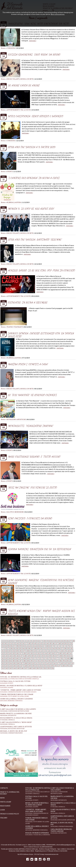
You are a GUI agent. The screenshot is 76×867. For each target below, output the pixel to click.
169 (28, 658)
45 (50, 643)
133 (42, 653)
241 (3, 668)
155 (50, 656)
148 (25, 656)
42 (41, 643)
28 (73, 641)
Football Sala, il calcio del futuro (37, 798)
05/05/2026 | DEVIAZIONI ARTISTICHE (12, 728)
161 (71, 656)
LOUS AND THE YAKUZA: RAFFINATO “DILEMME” (35, 239)
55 (8, 646)
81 (14, 648)
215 (51, 663)
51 (68, 643)
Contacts (4, 788)
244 (14, 668)
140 (67, 653)
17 (41, 641)
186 (17, 661)
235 (52, 666)
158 (61, 656)
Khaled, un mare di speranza (37, 834)
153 (43, 656)
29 (2, 643)
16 (38, 641)
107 (24, 651)
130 (31, 653)
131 (35, 653)
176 (53, 658)
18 (44, 641)
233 (44, 666)
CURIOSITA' (11, 48)
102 (6, 651)
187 (21, 661)
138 (60, 653)
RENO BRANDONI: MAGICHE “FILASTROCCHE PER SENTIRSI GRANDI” (41, 581)
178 (61, 658)
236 (55, 666)
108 (28, 651)
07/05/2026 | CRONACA (7, 720)
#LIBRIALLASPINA (14, 202)
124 (10, 653)
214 (47, 663)
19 (47, 641)
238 (63, 666)
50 (66, 643)
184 (10, 661)
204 (10, 663)
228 (25, 666)
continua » (32, 41)
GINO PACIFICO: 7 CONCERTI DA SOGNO (30, 518)
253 (49, 668)
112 (41, 651)
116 (55, 651)
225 (14, 666)
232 (40, 666)
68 (47, 646)
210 (33, 663)
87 (32, 648)
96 (59, 648)
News (3, 48)
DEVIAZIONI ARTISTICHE (16, 419)
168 (24, 658)
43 (44, 643)
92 (47, 648)
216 (54, 663)
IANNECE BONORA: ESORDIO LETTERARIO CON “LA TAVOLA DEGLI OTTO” (41, 335)
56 (11, 646)
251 (41, 668)
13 (30, 641)
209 (29, 663)
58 (17, 646)
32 (11, 643)
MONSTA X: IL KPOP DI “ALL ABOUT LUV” (31, 208)
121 (72, 651)
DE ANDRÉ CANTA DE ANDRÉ (24, 85)
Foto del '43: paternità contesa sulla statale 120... (38, 678)
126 (17, 653)
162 (3, 658)
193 (42, 661)
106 (20, 651)
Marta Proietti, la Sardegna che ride (16, 713)
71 (56, 646)
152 (39, 656)
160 (68, 656)
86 (29, 648)
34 (17, 643)
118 (62, 651)
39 (32, 643)
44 (47, 643)
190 (31, 661)
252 (45, 668)
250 (37, 668)
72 (59, 646)
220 (69, 663)
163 (6, 658)
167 (21, 658)
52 (71, 643)
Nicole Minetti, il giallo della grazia (16, 718)
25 (64, 641)
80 (12, 648)
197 (56, 661)
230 (33, 666)
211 (37, 663)
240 (71, 666)
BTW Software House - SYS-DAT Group (32, 854)
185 (13, 661)
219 (65, 663)
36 (23, 643)
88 (35, 648)
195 (49, 661)
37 (26, 643)
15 (35, 641)
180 (68, 658)
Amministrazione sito (51, 854)
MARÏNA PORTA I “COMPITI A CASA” (28, 364)
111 (38, 651)
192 (38, 661)
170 (31, 658)
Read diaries (5, 806)
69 (50, 646)
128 (24, 653)
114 (48, 651)
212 (40, 663)
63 (32, 646)
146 (17, 656)
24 (61, 641)
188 (24, 661)
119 (65, 651)
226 (18, 666)
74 (65, 646)
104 (13, 651)
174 (46, 658)
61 (26, 646)
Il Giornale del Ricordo (8, 845)
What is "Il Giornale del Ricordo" (9, 793)
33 (14, 643)
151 (36, 656)
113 (45, 651)
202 (3, 663)
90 (41, 648)
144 (10, 656)
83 (20, 648)
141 (71, 653)
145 (14, 656)
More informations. (58, 14)
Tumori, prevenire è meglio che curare (37, 820)
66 (41, 646)
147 (21, 656)
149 (29, 656)
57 (14, 646)
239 (67, 666)
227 (22, 666)
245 (18, 668)
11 (24, 641)
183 (6, 661)
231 (37, 666)
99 (68, 648)
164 (10, 658)
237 (59, 666)
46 (53, 643)
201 (71, 661)
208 (25, 663)
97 (62, 648)
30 (5, 643)
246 (22, 668)
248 (30, 668)
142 (3, 656)
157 (57, 656)
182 (3, 661)
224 (10, 666)
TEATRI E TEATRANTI (15, 327)
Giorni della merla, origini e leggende (37, 828)
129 (28, 653)
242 (6, 668)
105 (17, 651)
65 (38, 646)
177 (57, 658)
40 (35, 643)
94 (53, 648)
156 (53, 656)
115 (51, 651)
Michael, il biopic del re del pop (13, 731)
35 (20, 643)
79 (9, 648)
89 (38, 648)
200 (67, 661)
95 (56, 648)
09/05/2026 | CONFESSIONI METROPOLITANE (14, 711)
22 (55, 641)
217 (58, 663)
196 (53, 661)
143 (6, 656)
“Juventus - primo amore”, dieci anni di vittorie (38, 691)
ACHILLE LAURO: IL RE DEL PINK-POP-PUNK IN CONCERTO (41, 270)
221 (72, 663)
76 (71, 646)
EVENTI (10, 171)
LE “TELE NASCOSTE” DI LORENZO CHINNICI (32, 395)
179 (64, 658)
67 (44, 646)
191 (35, 661)
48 (60, 643)
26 (67, 641)
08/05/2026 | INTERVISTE (8, 715)
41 (38, 643)
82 (17, 648)
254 (52, 668)
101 (3, 651)
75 (68, 646)
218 (61, 663)
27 (70, 641)
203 (6, 663)
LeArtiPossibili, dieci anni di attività (16, 727)
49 (63, 643)
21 (52, 641)
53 (2, 646)
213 (43, 663)
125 (13, 653)
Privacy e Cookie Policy (9, 814)
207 (22, 663)
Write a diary (5, 802)
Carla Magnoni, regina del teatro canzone (63, 831)
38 (29, 643)
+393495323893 (50, 845)
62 (29, 646)
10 (22, 641)
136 (53, 653)
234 (48, 666)
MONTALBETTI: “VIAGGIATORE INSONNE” (31, 425)
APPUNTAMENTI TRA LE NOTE (19, 110)
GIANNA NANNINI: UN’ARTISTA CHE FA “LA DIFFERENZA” (40, 549)
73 (62, 646)
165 (13, 658)
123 (6, 653)
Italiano (3, 818)
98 (65, 648)
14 (33, 641)
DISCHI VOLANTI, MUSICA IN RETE (20, 79)
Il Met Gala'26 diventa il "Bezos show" (16, 722)
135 (49, 653)
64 (35, 646)
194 (45, 661)
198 (60, 661)
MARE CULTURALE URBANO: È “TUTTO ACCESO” (34, 456)
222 (3, 666)
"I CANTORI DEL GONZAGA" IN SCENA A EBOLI (34, 177)
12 (27, 641)
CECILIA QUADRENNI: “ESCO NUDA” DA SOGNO (34, 54)
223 (6, 666)
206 (18, 663)
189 (28, 661)
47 (56, 643)
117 (58, 651)
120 (68, 651)
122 (3, 653)
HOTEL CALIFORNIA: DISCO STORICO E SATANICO (35, 116)
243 (10, 668)
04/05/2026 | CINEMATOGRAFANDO (11, 733)
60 (23, 646)
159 (64, 656)
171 (35, 658)
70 (53, 646)
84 (23, 648)
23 (58, 641)
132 (38, 653)
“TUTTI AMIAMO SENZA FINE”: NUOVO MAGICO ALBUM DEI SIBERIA (41, 612)
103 (10, 651)
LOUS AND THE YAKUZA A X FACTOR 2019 (31, 147)
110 (35, 651)
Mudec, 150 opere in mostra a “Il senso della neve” (38, 686)
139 (63, 653)
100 (71, 648)
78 (6, 648)
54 (5, 646)
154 (46, 656)
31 (8, 643)
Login (2, 810)
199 (63, 661)
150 (32, 656)
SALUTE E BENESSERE (15, 512)
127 (21, 653)
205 (14, 663)
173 (42, 658)
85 (26, 648)
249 (34, 668)
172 (39, 658)
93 (50, 648)
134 (45, 653)
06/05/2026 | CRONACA (7, 724)
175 (50, 658)
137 (56, 653)
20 (50, 641)
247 (26, 668)
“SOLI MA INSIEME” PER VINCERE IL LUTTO (32, 487)
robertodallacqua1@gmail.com (65, 845)
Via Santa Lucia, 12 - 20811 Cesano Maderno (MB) (30, 845)
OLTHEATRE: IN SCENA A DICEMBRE (28, 302)
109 (31, 651)
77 (2, 648)
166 (17, 658)
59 (20, 646)
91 (44, 648)
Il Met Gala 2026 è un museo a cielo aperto (18, 709)
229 (29, 666)
